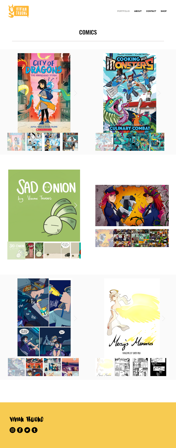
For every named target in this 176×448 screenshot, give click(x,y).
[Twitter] (27, 430)
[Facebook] (20, 430)
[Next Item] (75, 93)
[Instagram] (12, 430)
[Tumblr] (34, 430)
